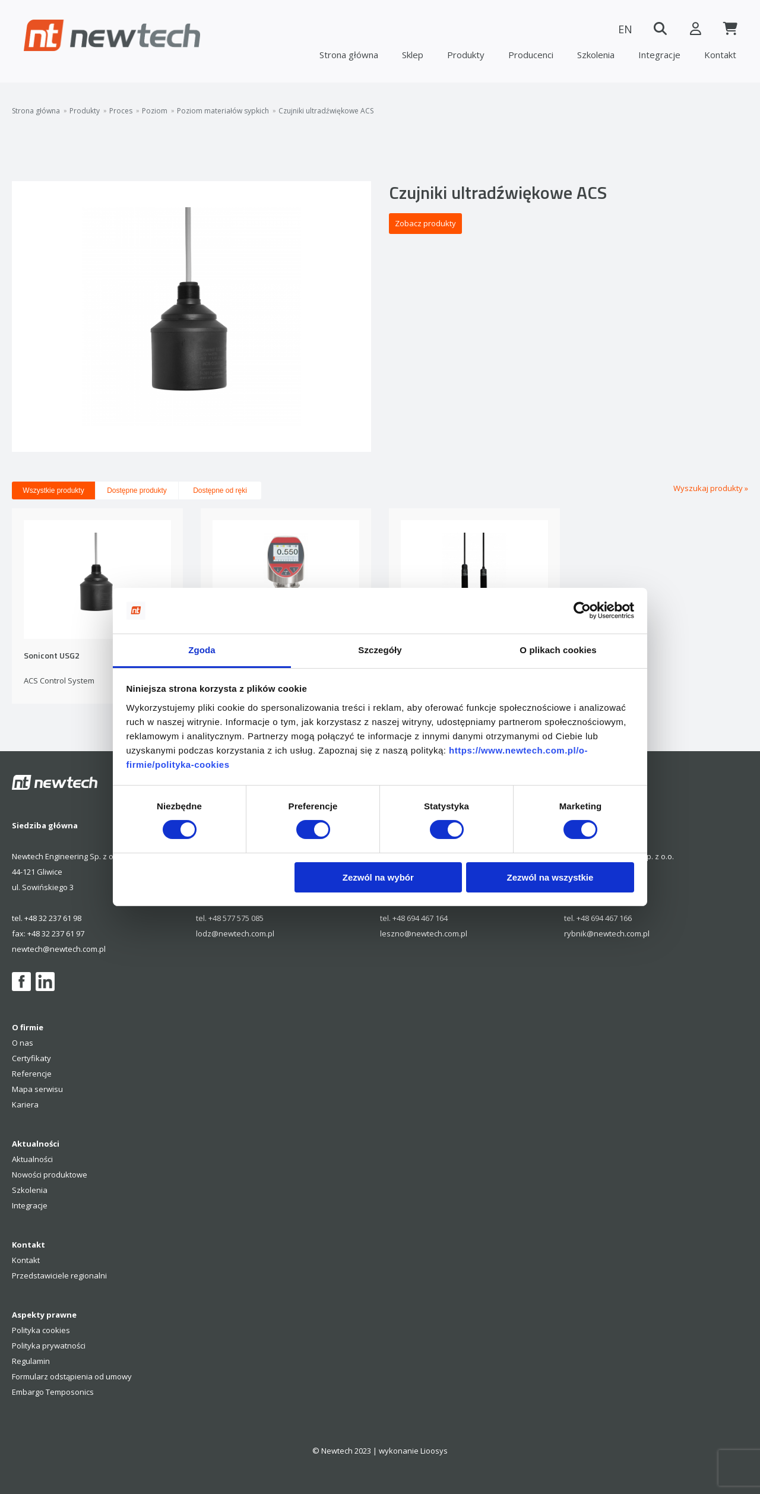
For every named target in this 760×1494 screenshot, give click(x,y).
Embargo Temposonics (53, 1392)
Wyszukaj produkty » (710, 488)
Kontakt (720, 55)
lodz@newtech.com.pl (235, 933)
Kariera (25, 1104)
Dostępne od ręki (220, 490)
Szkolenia (596, 55)
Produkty (465, 55)
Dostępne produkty (137, 490)
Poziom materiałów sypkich (223, 111)
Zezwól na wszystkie (549, 877)
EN (623, 29)
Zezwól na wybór (378, 877)
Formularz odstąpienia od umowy (72, 1376)
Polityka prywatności (49, 1345)
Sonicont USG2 (52, 656)
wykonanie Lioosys (413, 1450)
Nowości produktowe (49, 1174)
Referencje (32, 1073)
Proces (120, 111)
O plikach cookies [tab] (558, 650)
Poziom (154, 111)
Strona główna (348, 55)
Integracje (659, 55)
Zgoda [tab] (202, 650)
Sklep (412, 55)
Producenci (530, 55)
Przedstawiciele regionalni (59, 1275)
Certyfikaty (31, 1058)
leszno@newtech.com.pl (423, 933)
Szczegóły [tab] (379, 650)
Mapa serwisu (37, 1089)
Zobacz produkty (425, 223)
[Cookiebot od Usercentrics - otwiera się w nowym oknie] (582, 610)
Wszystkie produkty (53, 490)
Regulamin (31, 1361)
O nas (22, 1042)
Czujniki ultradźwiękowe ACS (325, 111)
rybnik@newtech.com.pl (607, 933)
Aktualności (32, 1159)
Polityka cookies (41, 1330)
